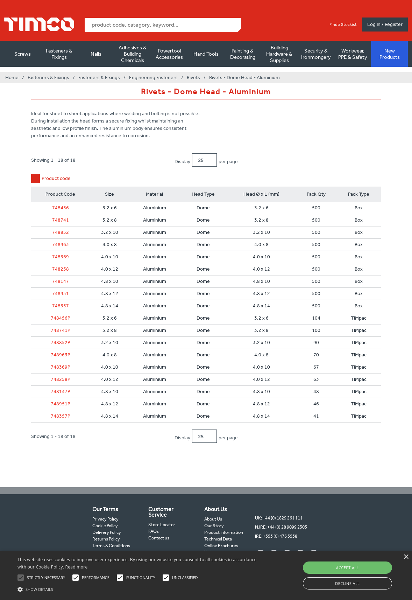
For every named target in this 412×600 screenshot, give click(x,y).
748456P (60, 318)
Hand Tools (206, 54)
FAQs (153, 531)
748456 (60, 208)
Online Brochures (221, 545)
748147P (60, 392)
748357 (60, 306)
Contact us (158, 537)
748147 (60, 281)
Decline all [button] (347, 583)
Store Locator (161, 524)
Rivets (193, 78)
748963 (60, 244)
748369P (60, 367)
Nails (96, 54)
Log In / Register (385, 24)
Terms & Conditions (111, 545)
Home (12, 78)
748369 (60, 257)
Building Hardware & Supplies (279, 53)
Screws (22, 54)
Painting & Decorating (242, 54)
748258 (60, 269)
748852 (60, 232)
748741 (60, 220)
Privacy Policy (105, 519)
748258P (60, 379)
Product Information (223, 532)
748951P (60, 404)
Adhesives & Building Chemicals (133, 53)
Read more (76, 567)
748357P (60, 416)
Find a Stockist (343, 24)
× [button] (406, 557)
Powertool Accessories (169, 54)
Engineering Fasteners (153, 78)
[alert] (206, 575)
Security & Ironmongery (316, 54)
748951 (60, 293)
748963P (60, 355)
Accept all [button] (347, 567)
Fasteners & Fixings (59, 54)
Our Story (214, 525)
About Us (213, 519)
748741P (60, 330)
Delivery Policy (106, 532)
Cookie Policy (105, 525)
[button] (140, 588)
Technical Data (218, 539)
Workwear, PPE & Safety (352, 54)
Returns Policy (106, 539)
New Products (389, 54)
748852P (60, 343)
